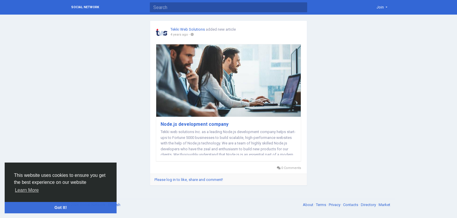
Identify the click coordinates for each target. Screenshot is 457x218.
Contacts (351, 205)
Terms (321, 205)
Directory (369, 205)
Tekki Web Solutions (188, 29)
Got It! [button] (61, 207)
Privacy (335, 205)
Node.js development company (194, 124)
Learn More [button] (27, 190)
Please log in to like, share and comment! (188, 179)
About (308, 205)
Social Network (85, 7)
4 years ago (179, 34)
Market (384, 205)
